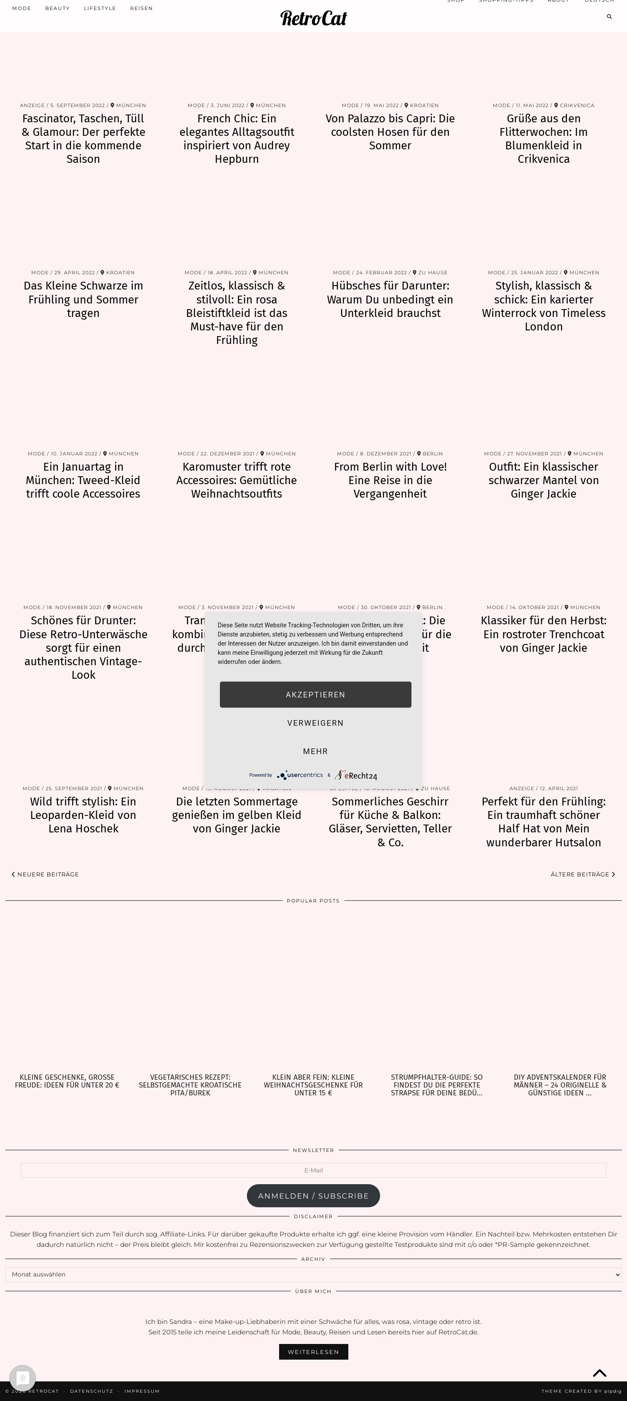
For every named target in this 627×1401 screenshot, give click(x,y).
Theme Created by (582, 1391)
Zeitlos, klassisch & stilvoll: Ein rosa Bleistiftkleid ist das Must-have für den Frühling (236, 313)
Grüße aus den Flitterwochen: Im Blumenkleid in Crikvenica (543, 139)
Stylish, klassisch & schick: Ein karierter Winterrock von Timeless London (544, 306)
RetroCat (313, 13)
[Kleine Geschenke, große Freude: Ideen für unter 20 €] (66, 991)
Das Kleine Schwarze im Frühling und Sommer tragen (83, 299)
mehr (315, 751)
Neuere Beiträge (45, 874)
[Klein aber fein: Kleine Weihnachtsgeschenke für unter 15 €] (313, 991)
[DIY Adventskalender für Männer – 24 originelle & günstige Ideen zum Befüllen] (560, 991)
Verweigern (315, 722)
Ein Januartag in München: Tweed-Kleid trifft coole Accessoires (83, 480)
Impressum (142, 1391)
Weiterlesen (314, 1351)
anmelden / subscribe (313, 1196)
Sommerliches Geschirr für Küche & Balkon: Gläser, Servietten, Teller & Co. (390, 822)
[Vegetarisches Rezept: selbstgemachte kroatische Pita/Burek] (190, 991)
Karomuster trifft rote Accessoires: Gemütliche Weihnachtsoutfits (236, 480)
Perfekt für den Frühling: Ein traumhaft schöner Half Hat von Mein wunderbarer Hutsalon (544, 822)
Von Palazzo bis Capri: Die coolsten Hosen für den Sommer (390, 132)
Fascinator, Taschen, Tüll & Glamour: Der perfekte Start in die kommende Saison (83, 139)
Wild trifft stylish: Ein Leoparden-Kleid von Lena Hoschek (83, 815)
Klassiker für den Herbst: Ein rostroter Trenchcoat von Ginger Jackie (544, 634)
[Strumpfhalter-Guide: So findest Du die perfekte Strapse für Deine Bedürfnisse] (437, 991)
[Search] (610, 11)
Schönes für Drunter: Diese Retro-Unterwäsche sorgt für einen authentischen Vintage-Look (83, 648)
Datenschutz (92, 1391)
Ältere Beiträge (583, 874)
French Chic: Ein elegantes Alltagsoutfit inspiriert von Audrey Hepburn (236, 139)
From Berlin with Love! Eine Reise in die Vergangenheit (390, 480)
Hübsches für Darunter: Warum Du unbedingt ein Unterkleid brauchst (390, 299)
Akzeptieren (315, 694)
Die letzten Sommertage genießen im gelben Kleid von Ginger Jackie (237, 815)
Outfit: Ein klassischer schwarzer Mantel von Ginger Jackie (544, 480)
